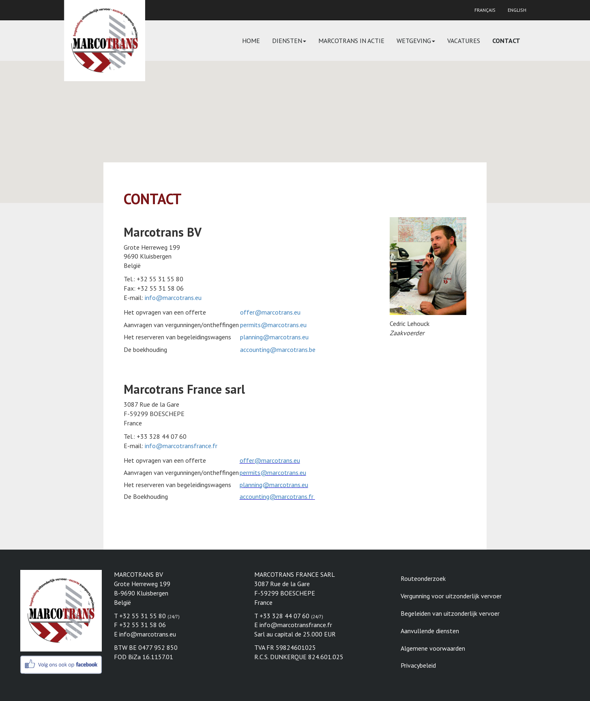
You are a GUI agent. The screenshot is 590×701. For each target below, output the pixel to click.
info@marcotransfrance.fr (181, 446)
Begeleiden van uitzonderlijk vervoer (450, 613)
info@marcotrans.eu (173, 297)
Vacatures (463, 41)
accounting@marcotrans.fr (276, 496)
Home (251, 41)
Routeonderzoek (423, 578)
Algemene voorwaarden (433, 648)
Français (485, 10)
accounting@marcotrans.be (277, 349)
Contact (506, 41)
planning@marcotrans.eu (274, 337)
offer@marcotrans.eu (270, 312)
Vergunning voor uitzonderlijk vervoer (451, 596)
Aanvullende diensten (430, 631)
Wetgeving (416, 41)
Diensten (289, 41)
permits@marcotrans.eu (273, 325)
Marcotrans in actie (351, 41)
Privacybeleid (418, 665)
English (517, 10)
